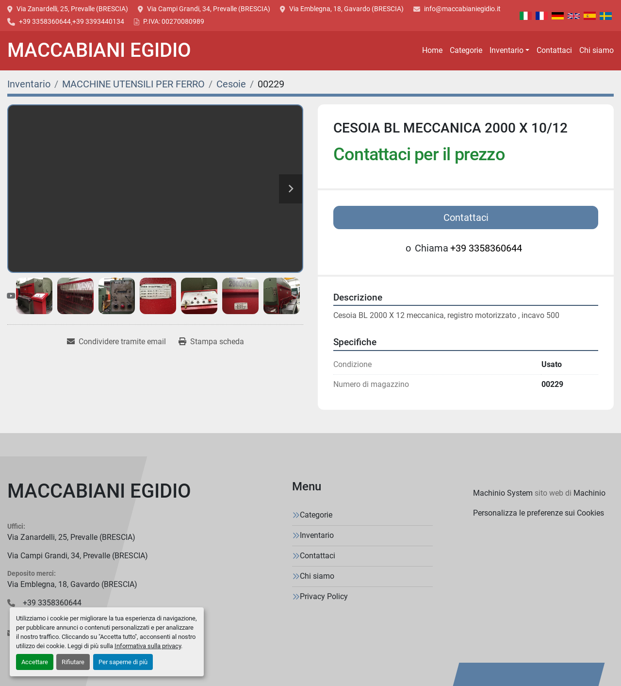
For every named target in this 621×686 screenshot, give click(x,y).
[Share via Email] (116, 342)
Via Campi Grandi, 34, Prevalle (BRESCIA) (208, 9)
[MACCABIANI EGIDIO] (99, 493)
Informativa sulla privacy (147, 646)
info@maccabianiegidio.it (462, 9)
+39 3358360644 (45, 21)
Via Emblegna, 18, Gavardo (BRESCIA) (346, 9)
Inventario (506, 50)
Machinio (589, 493)
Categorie (466, 50)
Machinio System (503, 493)
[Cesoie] (231, 84)
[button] (509, 50)
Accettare (34, 662)
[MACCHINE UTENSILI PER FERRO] (133, 84)
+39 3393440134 (98, 21)
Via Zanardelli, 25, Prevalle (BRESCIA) (72, 9)
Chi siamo (596, 50)
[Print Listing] (211, 342)
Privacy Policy (324, 596)
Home (432, 50)
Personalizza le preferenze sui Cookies (538, 513)
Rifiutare (73, 662)
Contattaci (554, 50)
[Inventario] (28, 84)
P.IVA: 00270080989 (173, 21)
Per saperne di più (122, 662)
